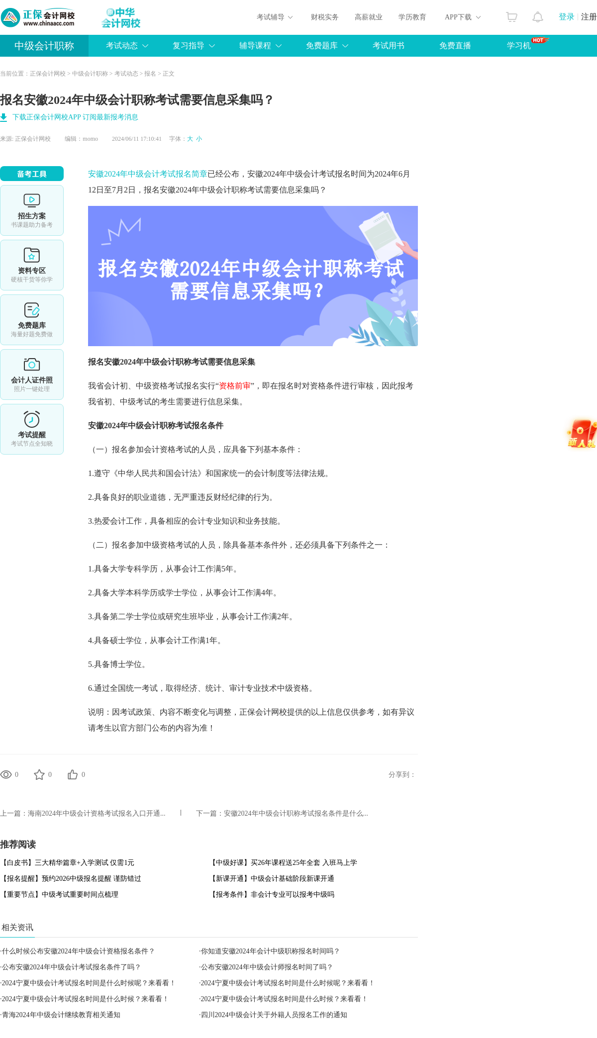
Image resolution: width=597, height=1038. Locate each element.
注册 (589, 16)
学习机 (528, 43)
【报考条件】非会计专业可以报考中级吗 (271, 894)
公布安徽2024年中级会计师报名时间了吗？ (267, 967)
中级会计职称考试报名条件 (175, 425)
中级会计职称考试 (231, 190)
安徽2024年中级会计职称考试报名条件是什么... (296, 813)
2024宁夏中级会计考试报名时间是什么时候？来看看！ (85, 999)
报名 (150, 73)
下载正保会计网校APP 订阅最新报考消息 (75, 117)
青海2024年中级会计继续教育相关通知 (61, 1015)
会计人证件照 (31, 374)
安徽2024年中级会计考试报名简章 (147, 174)
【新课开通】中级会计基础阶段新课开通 (271, 878)
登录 (567, 16)
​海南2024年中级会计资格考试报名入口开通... (97, 813)
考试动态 (126, 73)
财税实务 (325, 17)
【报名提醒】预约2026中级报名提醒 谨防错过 (70, 878)
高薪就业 (369, 17)
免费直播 (455, 45)
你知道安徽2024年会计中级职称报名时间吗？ (270, 951)
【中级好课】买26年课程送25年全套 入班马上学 (283, 862)
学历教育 (412, 17)
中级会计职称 (44, 45)
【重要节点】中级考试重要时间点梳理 (59, 894)
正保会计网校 (48, 73)
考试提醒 (31, 429)
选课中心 (31, 210)
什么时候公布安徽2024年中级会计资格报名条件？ (78, 951)
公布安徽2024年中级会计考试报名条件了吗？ (71, 967)
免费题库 (31, 320)
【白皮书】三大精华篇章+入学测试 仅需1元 (67, 862)
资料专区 (31, 265)
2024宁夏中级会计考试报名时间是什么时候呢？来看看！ (89, 983)
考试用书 (388, 45)
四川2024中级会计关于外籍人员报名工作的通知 (274, 1015)
